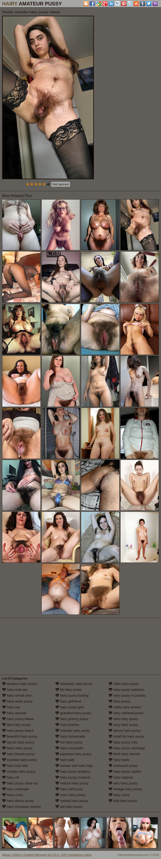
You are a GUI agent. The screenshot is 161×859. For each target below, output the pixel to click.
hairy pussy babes (18, 719)
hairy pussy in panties (127, 695)
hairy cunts (12, 795)
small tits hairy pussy (126, 736)
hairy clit (10, 777)
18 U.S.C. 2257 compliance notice (69, 854)
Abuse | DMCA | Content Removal (24, 854)
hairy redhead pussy (126, 713)
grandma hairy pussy (73, 713)
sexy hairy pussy (123, 725)
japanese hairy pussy (73, 754)
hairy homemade (70, 736)
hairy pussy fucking (72, 695)
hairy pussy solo (123, 742)
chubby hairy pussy (18, 771)
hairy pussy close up (19, 783)
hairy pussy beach (18, 730)
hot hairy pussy (69, 742)
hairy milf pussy (69, 789)
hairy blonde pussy (18, 754)
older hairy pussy (124, 684)
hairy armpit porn (17, 695)
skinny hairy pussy (125, 730)
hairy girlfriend (68, 701)
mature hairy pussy (71, 783)
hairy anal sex (14, 689)
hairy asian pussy (17, 701)
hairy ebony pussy (18, 801)
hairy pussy (119, 701)
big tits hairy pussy (18, 742)
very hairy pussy (123, 783)
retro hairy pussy (123, 719)
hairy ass (11, 707)
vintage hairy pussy (125, 789)
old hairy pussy (68, 806)
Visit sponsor (60, 184)
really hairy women (125, 707)
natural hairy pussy (71, 801)
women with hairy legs (74, 765)
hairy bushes (67, 725)
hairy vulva (119, 795)
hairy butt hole (15, 765)
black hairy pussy (17, 748)
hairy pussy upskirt (125, 771)
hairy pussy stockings (127, 748)
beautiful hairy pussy (19, 736)
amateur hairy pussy (19, 684)
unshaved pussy (123, 765)
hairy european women (21, 806)
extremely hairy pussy (73, 684)
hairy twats (119, 760)
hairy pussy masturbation (76, 777)
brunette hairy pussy (19, 760)
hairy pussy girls (69, 707)
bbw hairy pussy (16, 725)
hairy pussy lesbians (72, 771)
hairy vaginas (121, 777)
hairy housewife (69, 748)
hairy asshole (14, 713)
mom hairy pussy (70, 795)
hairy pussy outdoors (126, 689)
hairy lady (64, 760)
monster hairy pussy (72, 730)
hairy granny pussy (71, 719)
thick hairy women (124, 754)
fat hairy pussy (68, 689)
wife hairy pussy (123, 801)
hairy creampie (15, 789)
